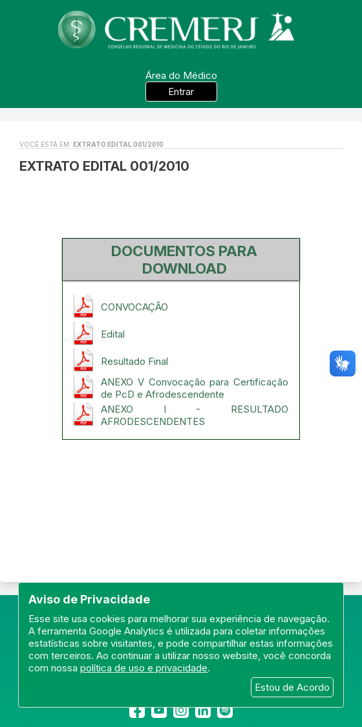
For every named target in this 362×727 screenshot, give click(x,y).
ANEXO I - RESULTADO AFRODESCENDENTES (194, 415)
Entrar (181, 91)
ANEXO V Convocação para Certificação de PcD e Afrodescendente (194, 388)
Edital (113, 334)
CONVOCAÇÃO (134, 307)
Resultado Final (134, 361)
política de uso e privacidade (144, 668)
